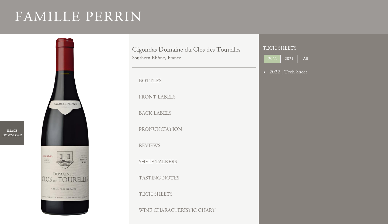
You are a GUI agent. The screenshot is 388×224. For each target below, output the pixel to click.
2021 (289, 58)
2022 (272, 58)
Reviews (149, 145)
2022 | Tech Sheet (288, 72)
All (305, 58)
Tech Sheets (155, 194)
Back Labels (155, 113)
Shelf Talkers (158, 162)
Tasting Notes (159, 178)
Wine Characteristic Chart (177, 210)
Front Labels (157, 97)
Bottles (150, 81)
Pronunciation (160, 129)
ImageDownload (12, 133)
